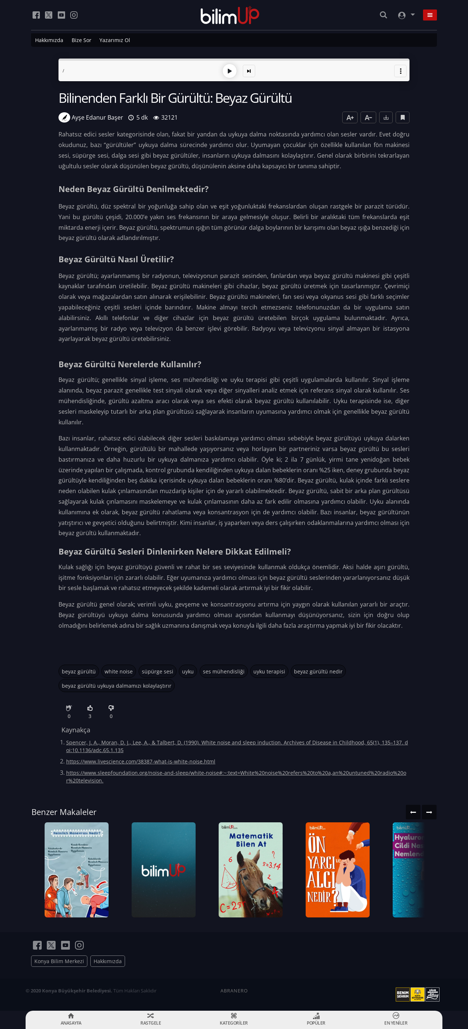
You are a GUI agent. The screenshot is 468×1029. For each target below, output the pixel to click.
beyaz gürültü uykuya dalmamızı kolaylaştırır (116, 685)
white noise (119, 671)
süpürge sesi (157, 671)
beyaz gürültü (79, 671)
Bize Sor (81, 40)
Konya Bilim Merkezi (59, 961)
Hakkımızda (49, 40)
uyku (188, 671)
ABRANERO (234, 990)
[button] (400, 71)
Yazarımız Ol (114, 40)
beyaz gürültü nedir (318, 671)
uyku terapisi (269, 671)
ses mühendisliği (224, 671)
